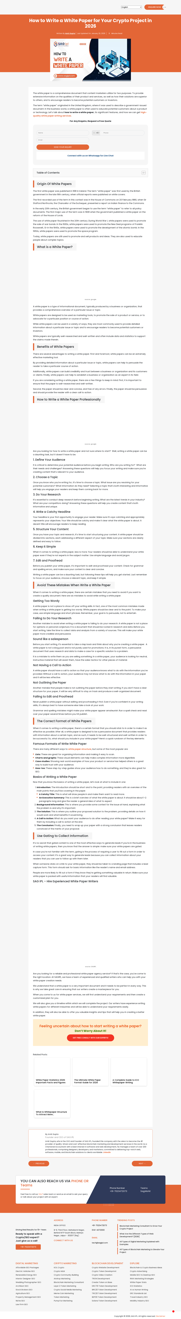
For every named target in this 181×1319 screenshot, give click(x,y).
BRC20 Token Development (104, 1289)
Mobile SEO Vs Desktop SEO (142, 1275)
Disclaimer (160, 1316)
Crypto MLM (59, 1271)
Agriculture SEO (23, 1293)
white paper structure (79, 749)
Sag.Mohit (145, 1191)
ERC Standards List (138, 1293)
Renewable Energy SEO (26, 1275)
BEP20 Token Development (104, 1297)
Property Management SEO (28, 1297)
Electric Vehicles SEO (25, 1271)
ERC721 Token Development (104, 1286)
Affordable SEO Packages (27, 1267)
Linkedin (107, 1152)
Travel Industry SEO (139, 1297)
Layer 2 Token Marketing (65, 1286)
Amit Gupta (70, 33)
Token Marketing (61, 1297)
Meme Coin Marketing (64, 1293)
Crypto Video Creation (102, 1275)
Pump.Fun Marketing (63, 1300)
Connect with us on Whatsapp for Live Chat (90, 155)
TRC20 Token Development (104, 1293)
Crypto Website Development (105, 1267)
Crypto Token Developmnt (104, 1271)
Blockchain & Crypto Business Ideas (146, 1267)
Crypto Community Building (66, 1275)
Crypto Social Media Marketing (68, 1289)
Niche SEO (20, 1300)
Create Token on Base (102, 1282)
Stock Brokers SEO (24, 1289)
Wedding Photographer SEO (28, 1282)
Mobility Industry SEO (139, 1300)
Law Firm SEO (22, 1304)
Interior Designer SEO (25, 1278)
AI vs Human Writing (139, 1289)
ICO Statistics (136, 1286)
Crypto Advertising (138, 1271)
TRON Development (101, 1278)
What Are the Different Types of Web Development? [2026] (137, 1235)
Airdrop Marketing (62, 1278)
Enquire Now (153, 7)
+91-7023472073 (118, 1191)
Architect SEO (22, 1286)
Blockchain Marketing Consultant (69, 1282)
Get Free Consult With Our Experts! (90, 1037)
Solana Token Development (104, 1300)
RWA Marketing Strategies (142, 1278)
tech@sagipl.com (100, 1242)
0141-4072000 (98, 1230)
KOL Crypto (59, 1267)
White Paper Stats (138, 1282)
